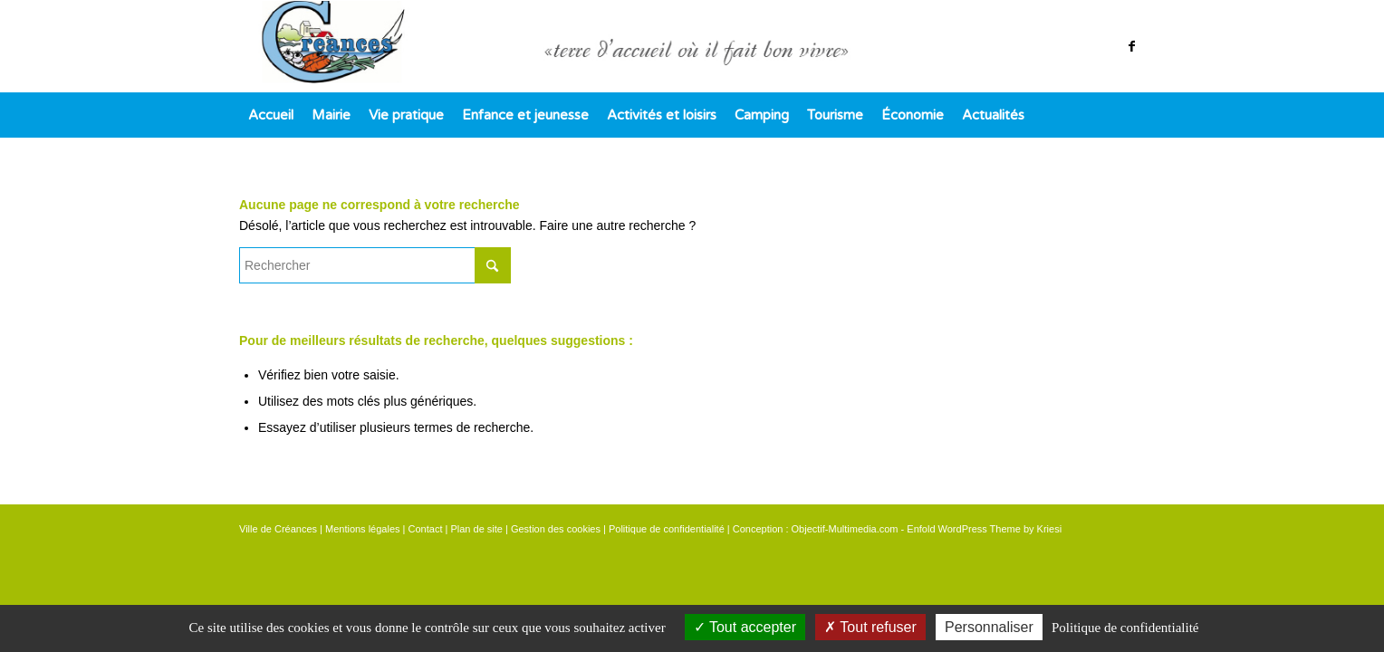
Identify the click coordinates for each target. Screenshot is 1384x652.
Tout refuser (870, 627)
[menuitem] (271, 115)
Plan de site (476, 528)
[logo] (692, 46)
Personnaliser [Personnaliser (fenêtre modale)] (989, 627)
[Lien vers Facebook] (1131, 46)
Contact (425, 528)
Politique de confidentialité (667, 528)
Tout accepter (745, 627)
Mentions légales (362, 528)
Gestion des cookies (556, 528)
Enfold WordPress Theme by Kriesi (984, 528)
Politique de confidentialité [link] (1125, 627)
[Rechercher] (375, 265)
